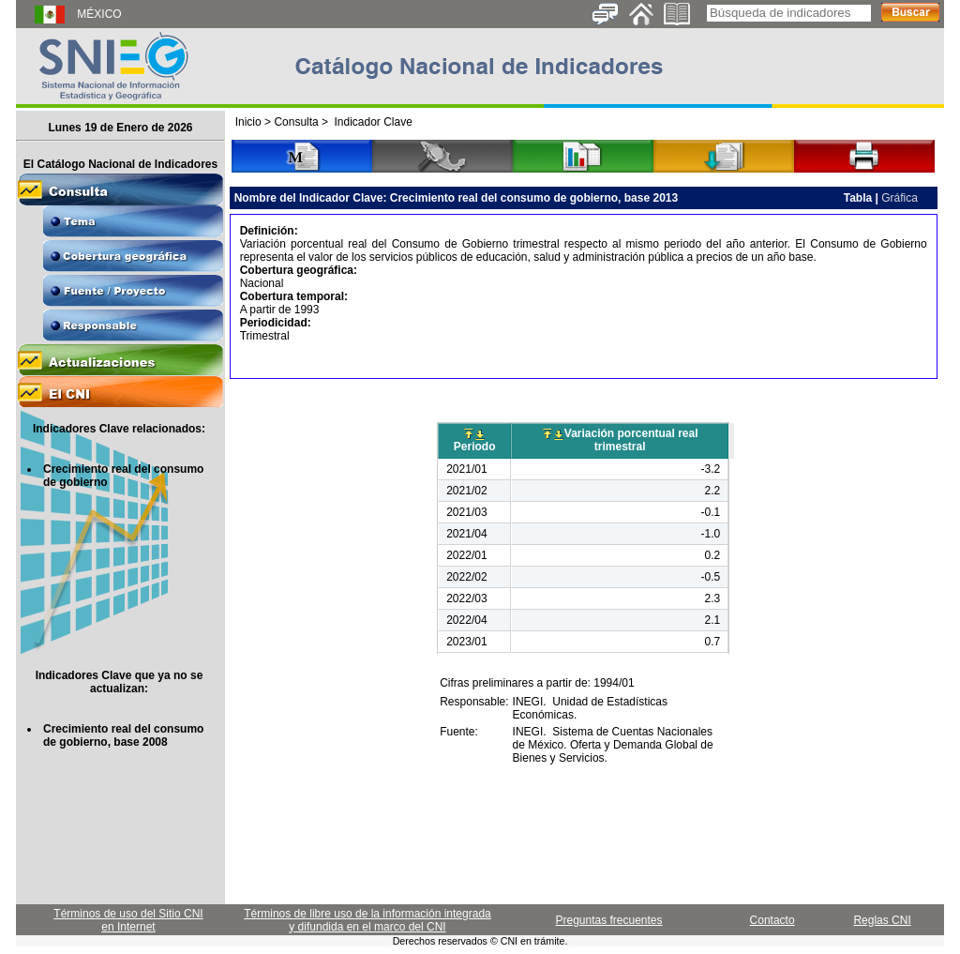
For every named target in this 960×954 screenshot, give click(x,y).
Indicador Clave (373, 122)
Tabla (858, 197)
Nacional (262, 283)
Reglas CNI (881, 920)
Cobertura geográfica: (298, 270)
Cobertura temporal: (294, 296)
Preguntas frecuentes (608, 920)
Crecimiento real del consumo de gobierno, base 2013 (534, 197)
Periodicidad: (275, 322)
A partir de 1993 (280, 309)
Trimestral (265, 335)
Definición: (269, 230)
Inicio (248, 122)
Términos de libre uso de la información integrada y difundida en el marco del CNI (367, 920)
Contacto (772, 920)
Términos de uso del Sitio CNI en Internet (127, 920)
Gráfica (899, 197)
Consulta (296, 122)
